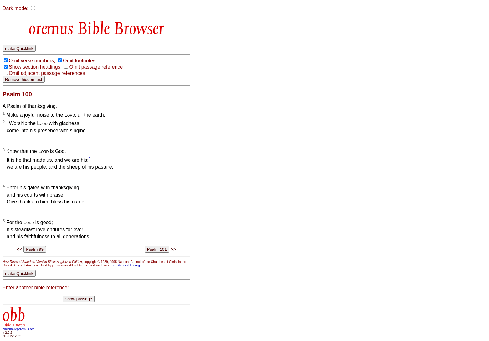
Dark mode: (15, 8)
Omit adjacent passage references (47, 73)
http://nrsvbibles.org (126, 265)
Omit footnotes (79, 60)
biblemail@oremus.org (19, 329)
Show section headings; (35, 67)
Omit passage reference (96, 67)
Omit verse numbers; (32, 60)
